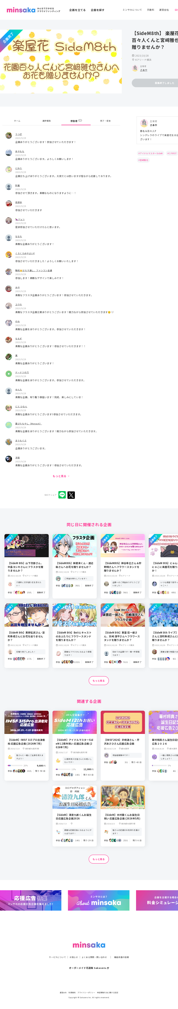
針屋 (17, 185)
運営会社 (164, 9)
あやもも (20, 151)
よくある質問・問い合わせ (95, 950)
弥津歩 (19, 202)
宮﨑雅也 (144, 160)
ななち (19, 236)
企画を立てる (77, 10)
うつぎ (19, 134)
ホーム (17, 121)
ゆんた (19, 389)
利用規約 (72, 992)
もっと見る (99, 681)
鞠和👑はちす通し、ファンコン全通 (35, 270)
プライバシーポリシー (86, 992)
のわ (17, 321)
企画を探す (98, 10)
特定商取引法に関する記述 (107, 992)
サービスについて (53, 950)
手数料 (150, 9)
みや (17, 287)
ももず (19, 338)
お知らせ (72, 950)
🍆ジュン (20, 219)
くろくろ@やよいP (26, 253)
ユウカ (19, 304)
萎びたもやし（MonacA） (30, 423)
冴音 (17, 457)
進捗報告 (46, 121)
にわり (19, 168)
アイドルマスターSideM (151, 153)
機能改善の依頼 (125, 950)
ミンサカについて (132, 9)
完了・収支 (105, 121)
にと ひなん (21, 406)
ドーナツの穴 (22, 372)
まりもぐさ (21, 440)
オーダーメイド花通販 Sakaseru (89, 961)
